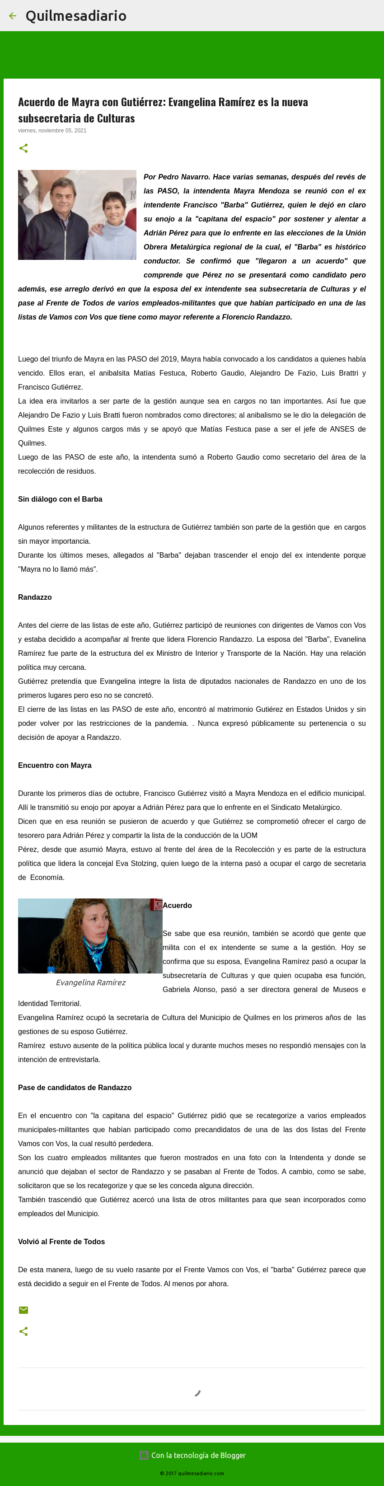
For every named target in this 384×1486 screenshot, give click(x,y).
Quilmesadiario (76, 15)
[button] (23, 149)
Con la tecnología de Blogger (192, 1455)
